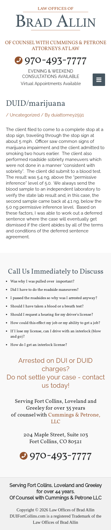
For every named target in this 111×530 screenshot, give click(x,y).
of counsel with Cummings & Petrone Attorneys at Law (55, 45)
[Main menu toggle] (99, 80)
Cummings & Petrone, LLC (74, 418)
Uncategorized (25, 114)
